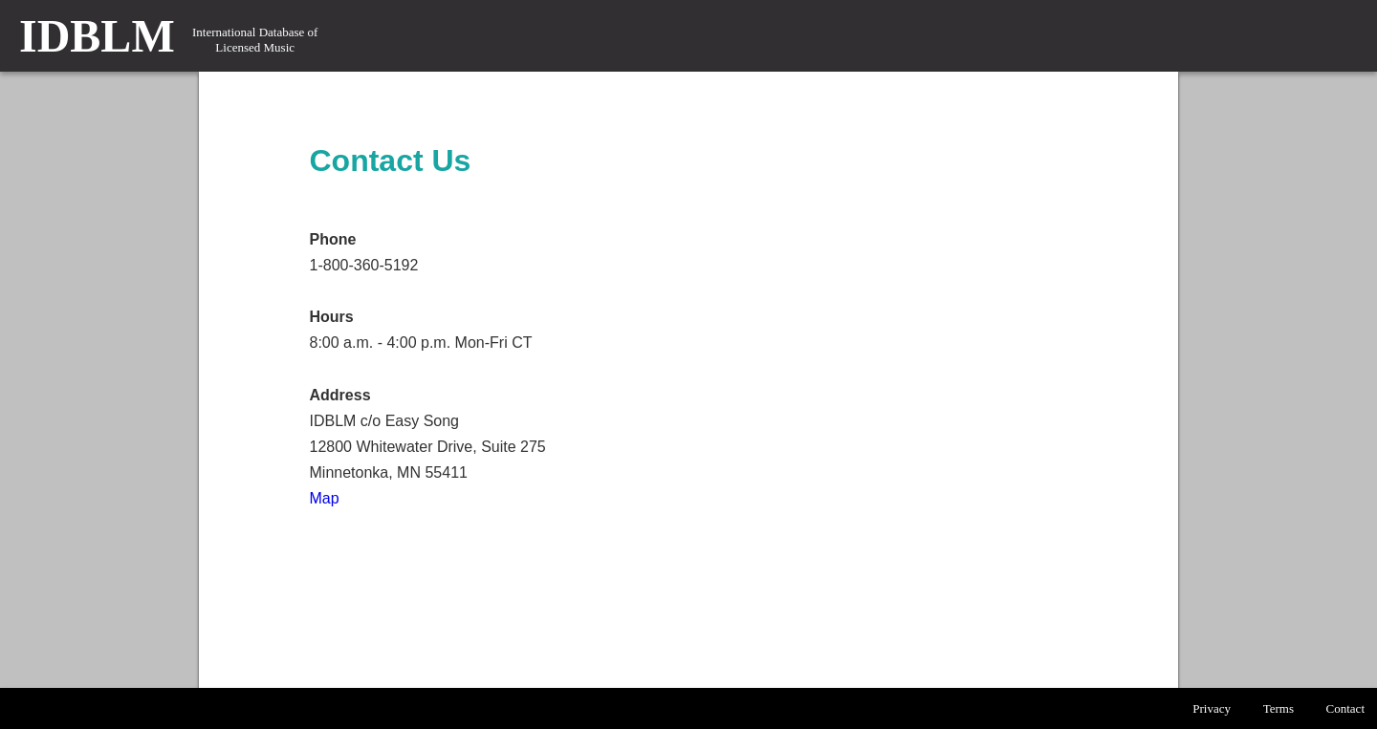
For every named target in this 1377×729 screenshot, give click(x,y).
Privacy (1211, 708)
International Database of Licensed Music (254, 39)
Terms (1278, 708)
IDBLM (97, 36)
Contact (1345, 708)
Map (324, 498)
